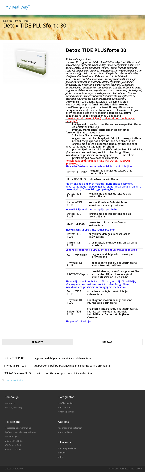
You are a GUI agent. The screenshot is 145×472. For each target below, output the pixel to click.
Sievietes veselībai (14, 440)
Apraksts (37, 342)
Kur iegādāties (65, 432)
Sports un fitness (13, 449)
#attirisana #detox (15, 380)
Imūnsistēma (21, 20)
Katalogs (7, 20)
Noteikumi (136, 468)
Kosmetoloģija (12, 436)
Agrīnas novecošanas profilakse (20, 432)
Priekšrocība (64, 407)
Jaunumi (62, 452)
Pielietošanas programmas (18, 427)
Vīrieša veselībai (13, 445)
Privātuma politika (118, 468)
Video (60, 457)
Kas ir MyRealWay (13, 407)
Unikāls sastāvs (65, 403)
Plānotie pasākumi (67, 448)
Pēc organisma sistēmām (70, 427)
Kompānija (10, 403)
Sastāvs (107, 342)
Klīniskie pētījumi (66, 411)
